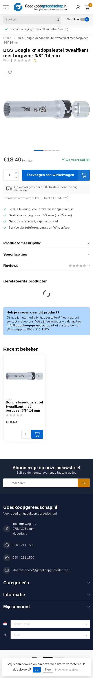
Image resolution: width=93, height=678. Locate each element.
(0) (34, 60)
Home (7, 38)
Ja (36, 669)
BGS (6, 60)
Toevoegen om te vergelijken (21, 198)
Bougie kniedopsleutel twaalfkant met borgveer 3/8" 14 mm (24, 406)
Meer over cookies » (67, 669)
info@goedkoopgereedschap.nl (30, 325)
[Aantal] (25, 434)
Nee (48, 669)
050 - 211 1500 (23, 545)
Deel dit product (56, 198)
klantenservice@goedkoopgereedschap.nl (42, 570)
